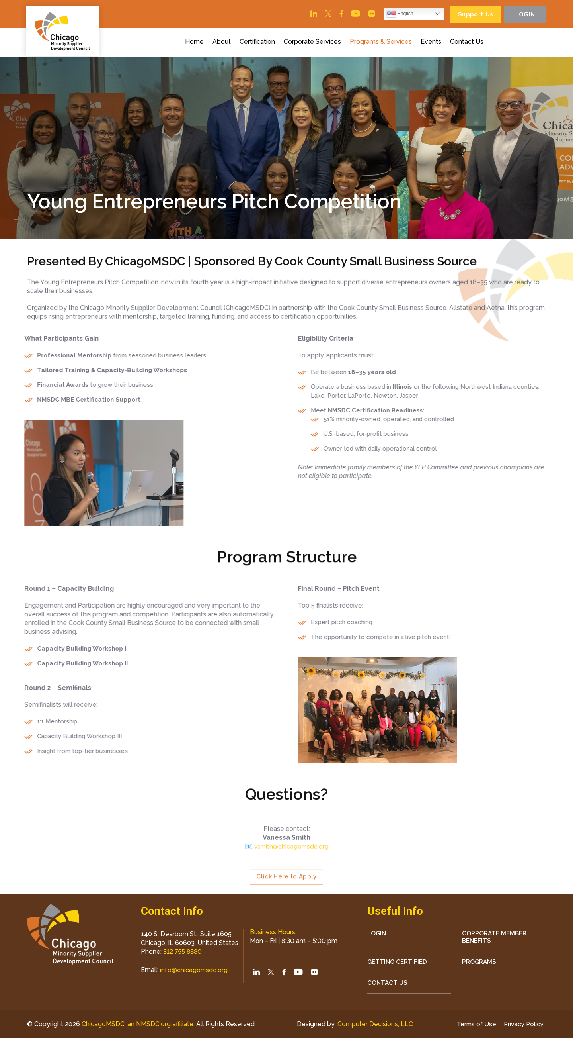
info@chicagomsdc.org (194, 971)
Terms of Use (474, 1027)
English (394, 14)
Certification (258, 43)
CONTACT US (388, 985)
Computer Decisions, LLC (373, 1027)
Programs (480, 964)
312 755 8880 (183, 953)
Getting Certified (398, 964)
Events (432, 43)
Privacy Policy (523, 1027)
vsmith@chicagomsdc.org (291, 884)
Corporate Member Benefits (496, 938)
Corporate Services (313, 43)
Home (195, 43)
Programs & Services (382, 43)
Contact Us (468, 43)
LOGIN (377, 935)
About (223, 43)
